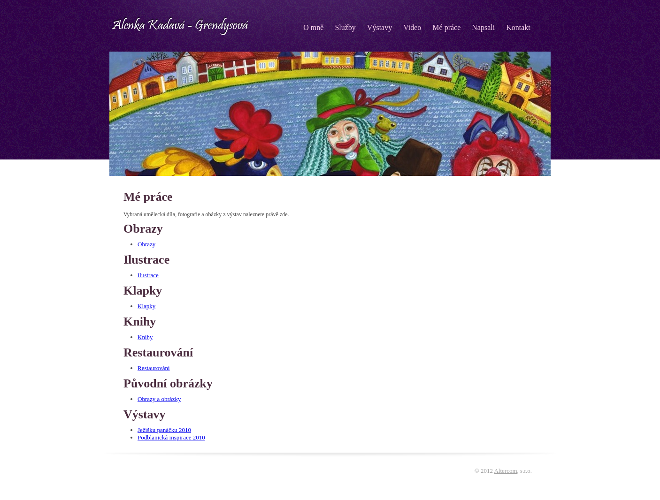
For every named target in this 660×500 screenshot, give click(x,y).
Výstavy (379, 27)
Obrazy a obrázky (159, 398)
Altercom (505, 470)
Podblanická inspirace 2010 (171, 437)
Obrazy (146, 244)
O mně (313, 27)
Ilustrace (148, 275)
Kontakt (518, 27)
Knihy (145, 337)
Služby (345, 27)
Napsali (483, 27)
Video (412, 27)
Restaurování (154, 367)
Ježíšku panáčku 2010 (164, 429)
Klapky (146, 306)
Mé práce (446, 27)
